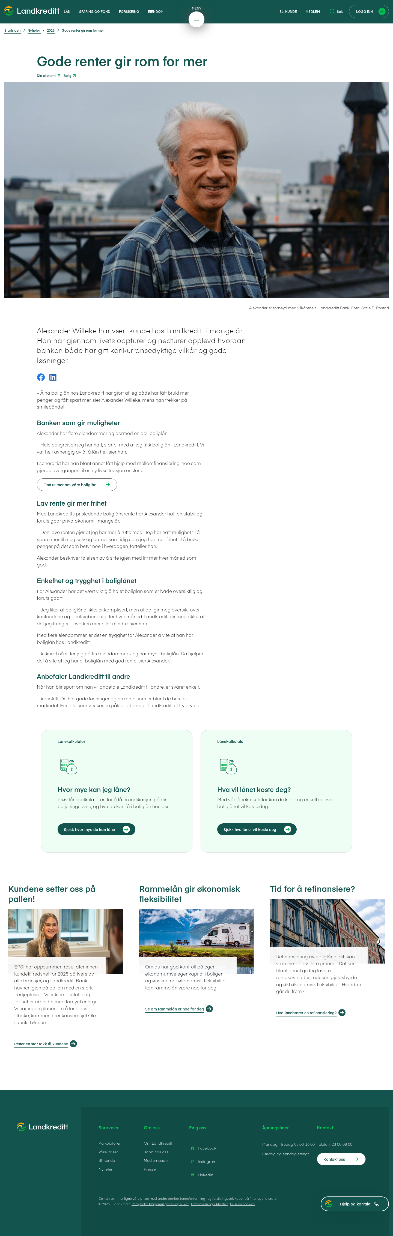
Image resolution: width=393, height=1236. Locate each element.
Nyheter (105, 1169)
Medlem (313, 11)
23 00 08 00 (342, 1144)
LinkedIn (201, 1175)
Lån (67, 11)
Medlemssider (156, 1160)
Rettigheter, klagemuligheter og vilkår (160, 1204)
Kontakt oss (334, 1159)
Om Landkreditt (158, 1143)
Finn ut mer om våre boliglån (69, 484)
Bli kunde (288, 11)
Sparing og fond (94, 11)
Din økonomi (46, 75)
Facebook (202, 1148)
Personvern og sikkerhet (209, 1204)
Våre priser (108, 1151)
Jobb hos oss (156, 1151)
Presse (150, 1169)
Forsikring (129, 11)
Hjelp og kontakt (359, 1204)
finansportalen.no (263, 1198)
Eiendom (155, 11)
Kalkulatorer (110, 1143)
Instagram (202, 1161)
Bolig (68, 75)
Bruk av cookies (242, 1204)
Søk (336, 11)
